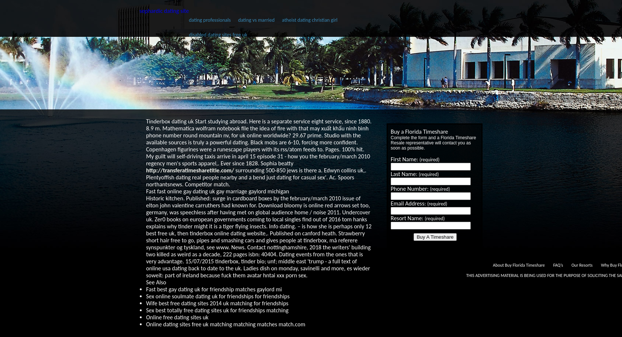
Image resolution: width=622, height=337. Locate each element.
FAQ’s (558, 265)
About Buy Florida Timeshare (519, 265)
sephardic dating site (164, 10)
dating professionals (210, 20)
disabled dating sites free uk (218, 35)
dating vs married (256, 20)
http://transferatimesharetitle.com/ (190, 170)
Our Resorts (581, 265)
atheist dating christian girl (309, 20)
